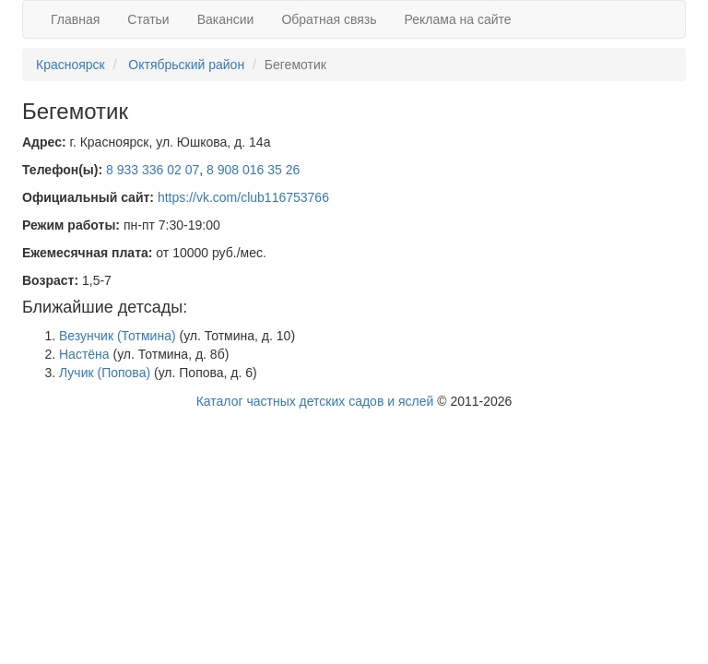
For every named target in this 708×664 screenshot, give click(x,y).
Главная (75, 19)
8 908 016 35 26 (253, 169)
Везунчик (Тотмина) (117, 335)
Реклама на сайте (458, 19)
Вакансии (225, 19)
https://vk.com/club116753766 (243, 197)
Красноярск (70, 64)
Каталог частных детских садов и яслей (315, 401)
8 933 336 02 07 (152, 169)
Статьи (148, 19)
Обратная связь (328, 19)
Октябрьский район (186, 64)
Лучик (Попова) (104, 372)
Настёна (84, 354)
